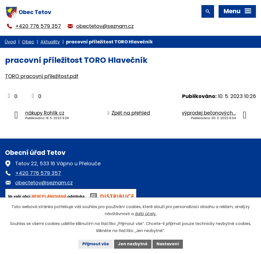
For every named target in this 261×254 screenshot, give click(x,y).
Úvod (10, 42)
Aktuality (50, 42)
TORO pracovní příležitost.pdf (41, 76)
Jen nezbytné (132, 244)
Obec (28, 42)
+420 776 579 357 (38, 26)
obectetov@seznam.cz (105, 26)
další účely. (145, 214)
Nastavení (167, 244)
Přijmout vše (95, 244)
